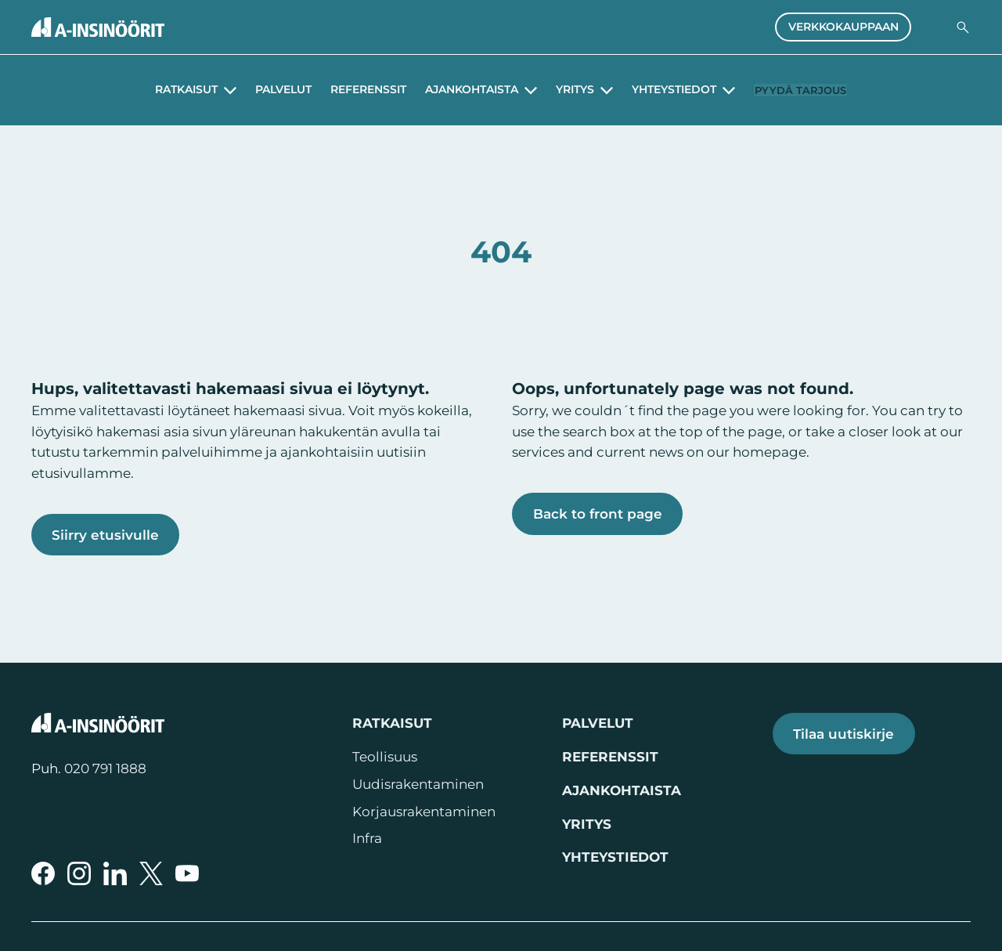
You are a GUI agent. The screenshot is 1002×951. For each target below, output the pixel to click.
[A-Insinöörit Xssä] (151, 873)
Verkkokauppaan (843, 27)
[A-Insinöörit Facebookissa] (43, 873)
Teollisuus (384, 757)
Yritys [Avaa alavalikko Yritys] (562, 90)
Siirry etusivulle (105, 534)
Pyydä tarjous (801, 89)
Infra (367, 838)
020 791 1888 (105, 768)
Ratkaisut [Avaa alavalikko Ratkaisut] (173, 90)
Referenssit (356, 90)
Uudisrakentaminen (418, 784)
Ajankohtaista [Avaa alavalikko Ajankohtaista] (459, 90)
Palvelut (271, 90)
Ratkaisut (392, 723)
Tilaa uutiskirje (843, 733)
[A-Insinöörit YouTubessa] (187, 873)
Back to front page (597, 513)
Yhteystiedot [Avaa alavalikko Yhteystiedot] (661, 90)
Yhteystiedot (615, 857)
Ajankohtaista (621, 790)
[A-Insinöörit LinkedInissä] (115, 873)
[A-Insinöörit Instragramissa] (79, 873)
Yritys (586, 824)
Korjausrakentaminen (424, 811)
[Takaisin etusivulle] (97, 27)
